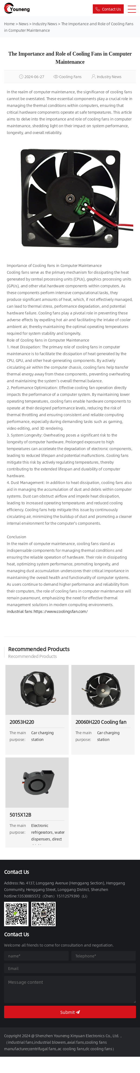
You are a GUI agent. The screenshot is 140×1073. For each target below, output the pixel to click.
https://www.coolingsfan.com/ (61, 611)
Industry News (44, 24)
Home (9, 24)
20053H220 (21, 722)
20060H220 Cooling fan (100, 722)
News (24, 24)
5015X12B (20, 815)
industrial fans (19, 611)
